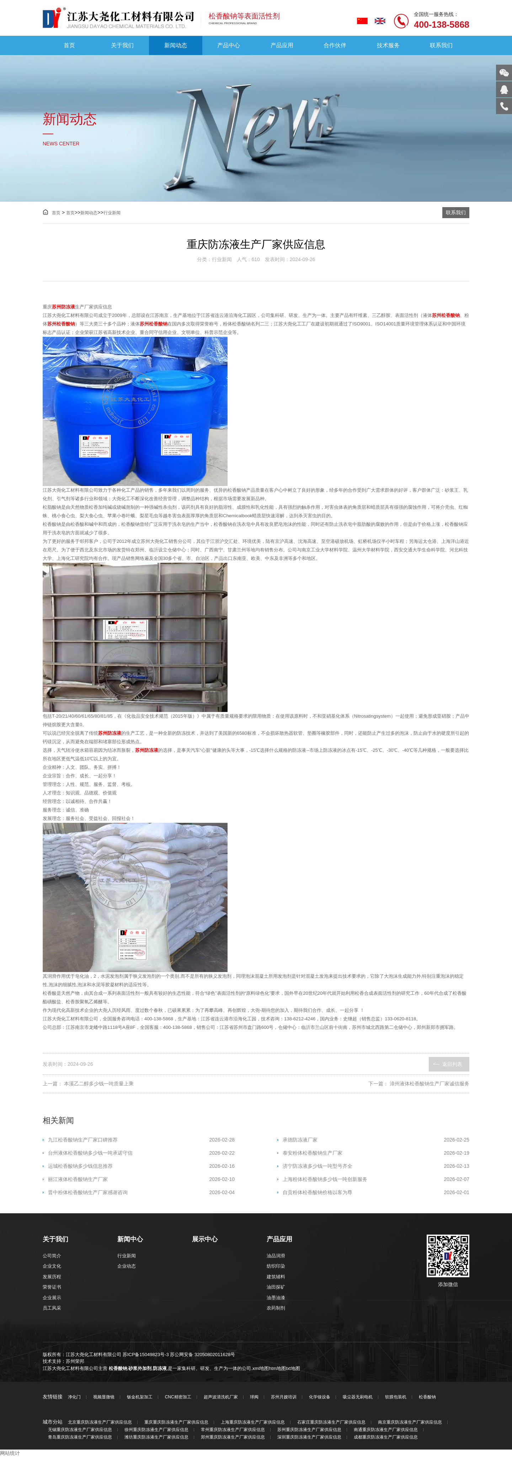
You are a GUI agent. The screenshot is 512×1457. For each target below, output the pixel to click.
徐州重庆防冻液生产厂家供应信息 (156, 1429)
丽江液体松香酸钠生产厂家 (141, 1179)
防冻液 (160, 1368)
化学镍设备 (319, 1397)
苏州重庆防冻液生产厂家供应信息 (309, 1429)
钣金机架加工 (140, 1397)
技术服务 (388, 45)
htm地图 (277, 1368)
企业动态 (126, 1266)
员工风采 (52, 1308)
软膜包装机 (395, 1397)
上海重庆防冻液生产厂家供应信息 (253, 1422)
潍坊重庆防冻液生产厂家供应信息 (156, 1437)
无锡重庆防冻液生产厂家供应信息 (80, 1429)
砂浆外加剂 (139, 1368)
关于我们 (122, 45)
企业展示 (52, 1297)
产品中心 (228, 45)
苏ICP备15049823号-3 (146, 1354)
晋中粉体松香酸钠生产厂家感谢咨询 (141, 1192)
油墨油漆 (276, 1297)
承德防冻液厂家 (376, 1140)
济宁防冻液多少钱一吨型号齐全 (376, 1166)
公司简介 (52, 1255)
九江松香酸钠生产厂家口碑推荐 (141, 1140)
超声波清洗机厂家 (221, 1397)
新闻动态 (175, 45)
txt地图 (293, 1368)
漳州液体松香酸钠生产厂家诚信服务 (429, 1083)
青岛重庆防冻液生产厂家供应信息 (80, 1437)
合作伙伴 (335, 45)
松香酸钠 (118, 1368)
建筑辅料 (276, 1276)
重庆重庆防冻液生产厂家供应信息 (176, 1422)
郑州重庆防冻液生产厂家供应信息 (233, 1437)
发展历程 (52, 1276)
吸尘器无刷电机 (358, 1397)
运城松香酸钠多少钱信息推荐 (141, 1166)
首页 (69, 45)
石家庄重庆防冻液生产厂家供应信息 (331, 1422)
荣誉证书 (52, 1287)
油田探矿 (276, 1287)
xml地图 (260, 1368)
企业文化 (52, 1266)
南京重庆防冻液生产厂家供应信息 (410, 1422)
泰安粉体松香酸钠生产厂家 (376, 1153)
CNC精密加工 (178, 1397)
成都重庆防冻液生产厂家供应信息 (386, 1437)
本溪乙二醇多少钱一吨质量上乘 (99, 1083)
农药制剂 (276, 1308)
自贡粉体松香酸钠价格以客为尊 (376, 1192)
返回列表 (452, 1064)
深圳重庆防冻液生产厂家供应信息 (309, 1437)
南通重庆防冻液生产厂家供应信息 (386, 1429)
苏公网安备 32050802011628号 (202, 1354)
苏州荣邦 (75, 1361)
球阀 (254, 1397)
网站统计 (10, 1453)
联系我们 (441, 45)
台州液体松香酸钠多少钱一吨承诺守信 (141, 1153)
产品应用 (282, 45)
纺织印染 (276, 1266)
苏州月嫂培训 (284, 1397)
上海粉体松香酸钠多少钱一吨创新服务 (376, 1179)
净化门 (74, 1397)
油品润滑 (276, 1255)
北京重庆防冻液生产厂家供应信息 (100, 1422)
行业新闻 (112, 212)
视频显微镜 (103, 1397)
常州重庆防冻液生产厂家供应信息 (233, 1429)
